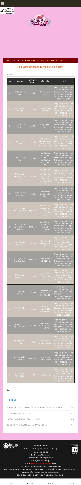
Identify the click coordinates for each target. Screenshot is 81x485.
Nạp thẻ (51, 484)
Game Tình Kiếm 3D (40, 445)
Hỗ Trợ (26, 449)
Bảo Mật (54, 449)
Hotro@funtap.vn (43, 455)
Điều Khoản (44, 449)
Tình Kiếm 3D (41, 20)
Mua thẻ (30, 484)
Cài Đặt (34, 449)
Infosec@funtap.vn (46, 458)
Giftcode (10, 484)
